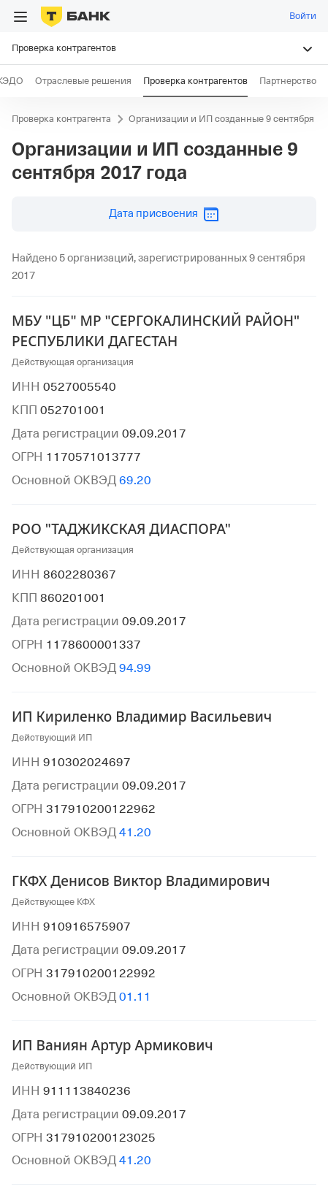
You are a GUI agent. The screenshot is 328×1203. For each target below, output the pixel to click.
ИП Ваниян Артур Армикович (112, 1045)
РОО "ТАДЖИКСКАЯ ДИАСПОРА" (121, 528)
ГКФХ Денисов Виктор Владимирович (141, 880)
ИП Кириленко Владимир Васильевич (142, 716)
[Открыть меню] (20, 17)
